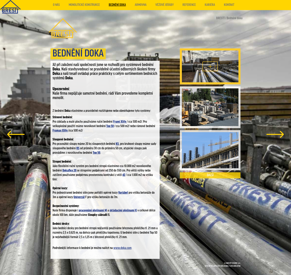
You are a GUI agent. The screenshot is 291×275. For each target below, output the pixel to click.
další (275, 134)
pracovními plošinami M (93, 210)
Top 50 (110, 126)
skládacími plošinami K (123, 210)
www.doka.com (122, 248)
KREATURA (224, 266)
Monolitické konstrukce (84, 5)
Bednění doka (117, 5)
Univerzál (79, 197)
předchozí (16, 134)
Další (210, 175)
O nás (56, 5)
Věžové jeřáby (164, 5)
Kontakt (229, 5)
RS (77, 148)
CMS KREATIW (235, 266)
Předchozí (210, 43)
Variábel (123, 193)
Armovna (141, 5)
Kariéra (210, 5)
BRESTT (220, 18)
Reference (189, 5)
